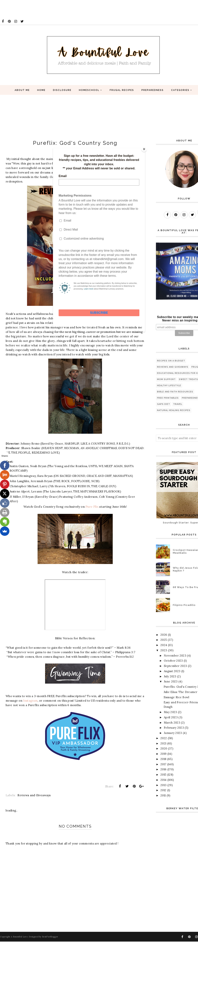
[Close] (144, 149)
